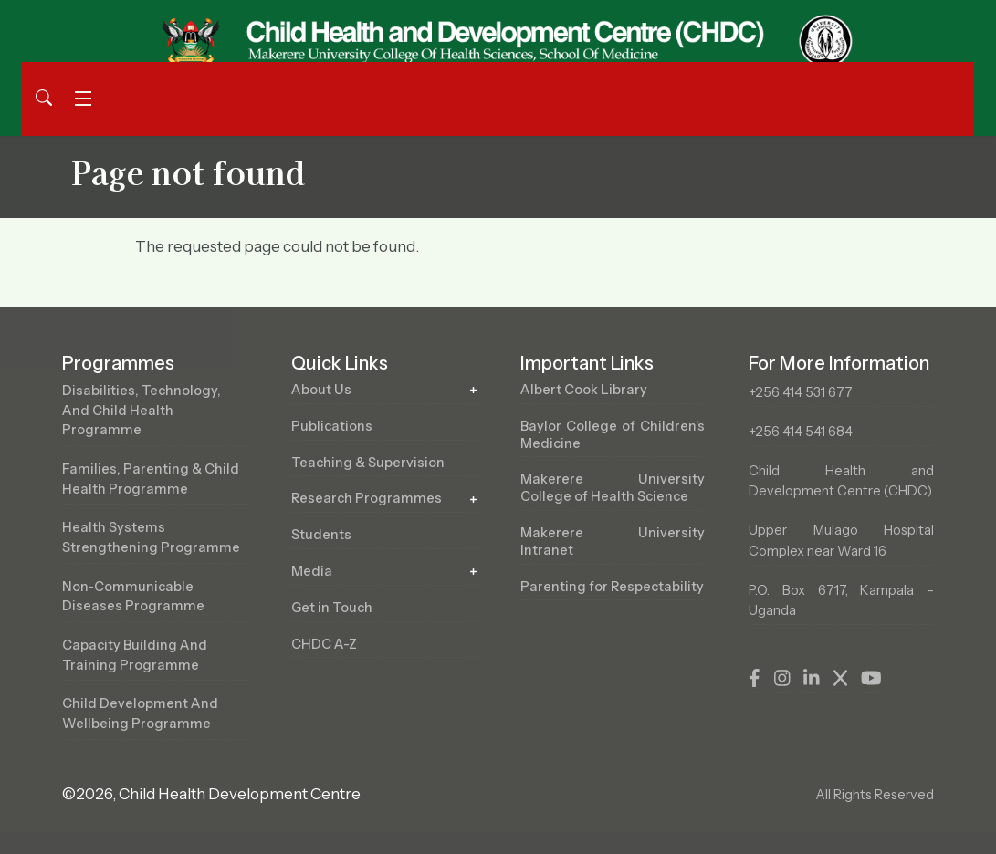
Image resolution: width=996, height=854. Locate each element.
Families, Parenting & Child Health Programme (150, 479)
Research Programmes (366, 498)
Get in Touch (331, 607)
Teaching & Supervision (368, 462)
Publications (331, 426)
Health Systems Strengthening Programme (151, 537)
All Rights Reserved (874, 794)
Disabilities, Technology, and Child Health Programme (141, 410)
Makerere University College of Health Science (613, 488)
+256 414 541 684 (801, 431)
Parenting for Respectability (612, 586)
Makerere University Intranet (613, 541)
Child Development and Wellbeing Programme (140, 713)
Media (311, 571)
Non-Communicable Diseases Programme (133, 596)
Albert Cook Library (583, 389)
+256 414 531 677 (801, 392)
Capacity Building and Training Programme (134, 655)
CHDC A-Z (324, 644)
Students (321, 534)
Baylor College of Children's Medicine (613, 435)
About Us (321, 389)
